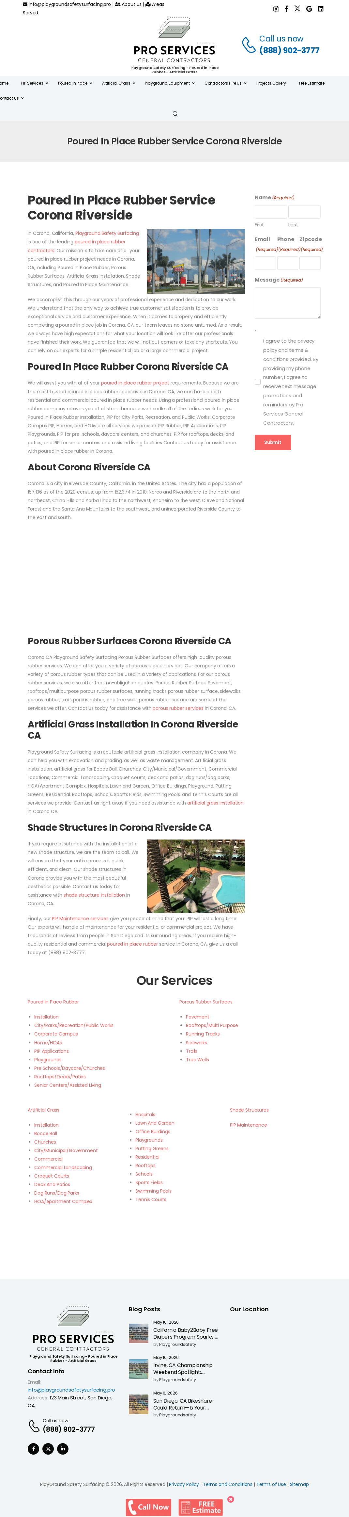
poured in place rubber (132, 944)
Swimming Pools (153, 1191)
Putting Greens (152, 1148)
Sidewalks (196, 1042)
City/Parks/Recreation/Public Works (74, 1025)
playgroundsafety (177, 1344)
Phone (289, 244)
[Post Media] (138, 1333)
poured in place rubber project (135, 383)
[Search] (176, 113)
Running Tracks (203, 1034)
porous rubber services (178, 708)
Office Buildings (152, 1131)
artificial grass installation (215, 803)
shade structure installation (94, 895)
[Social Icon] (33, 1449)
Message (279, 280)
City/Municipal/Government (66, 1150)
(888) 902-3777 (289, 50)
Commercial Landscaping (63, 1167)
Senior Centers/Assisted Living (67, 1085)
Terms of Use (271, 1484)
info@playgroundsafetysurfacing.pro (67, 4)
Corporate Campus (56, 1034)
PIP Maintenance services (80, 918)
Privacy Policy (184, 1484)
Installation (46, 1017)
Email (266, 244)
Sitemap (299, 1484)
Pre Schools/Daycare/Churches (69, 1068)
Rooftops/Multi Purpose (212, 1025)
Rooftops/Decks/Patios (60, 1076)
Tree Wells (197, 1059)
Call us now (281, 38)
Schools (144, 1174)
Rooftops (145, 1165)
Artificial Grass (43, 1110)
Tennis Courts (150, 1199)
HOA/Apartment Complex (63, 1201)
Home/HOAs (48, 1042)
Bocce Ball (45, 1133)
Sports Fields (149, 1182)
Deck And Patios (52, 1184)
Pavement (197, 1017)
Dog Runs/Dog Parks (56, 1193)
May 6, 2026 (165, 1393)
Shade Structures (249, 1110)
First (259, 224)
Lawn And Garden (154, 1123)
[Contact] (250, 44)
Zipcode (311, 244)
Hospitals (145, 1114)
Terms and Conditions (227, 1484)
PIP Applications (51, 1051)
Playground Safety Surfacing (107, 233)
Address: (38, 1397)
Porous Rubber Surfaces (206, 1002)
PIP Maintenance (248, 1125)
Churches (45, 1142)
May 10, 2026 (166, 1322)
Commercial (48, 1159)
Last (293, 224)
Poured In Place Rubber (53, 1002)
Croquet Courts (51, 1176)
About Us (128, 4)
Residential (147, 1157)
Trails (191, 1051)
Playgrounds (47, 1059)
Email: (34, 1381)
